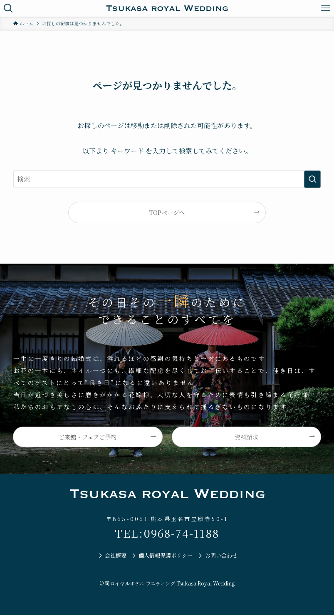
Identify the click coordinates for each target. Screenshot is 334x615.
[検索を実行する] (312, 179)
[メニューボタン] (325, 8)
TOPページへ (167, 212)
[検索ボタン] (8, 8)
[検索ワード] (167, 179)
